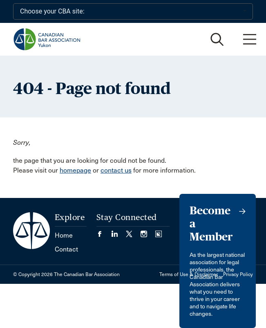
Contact (66, 249)
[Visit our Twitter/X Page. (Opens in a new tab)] (133, 231)
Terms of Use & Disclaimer (188, 274)
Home (64, 235)
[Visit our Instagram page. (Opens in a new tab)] (148, 231)
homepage (75, 170)
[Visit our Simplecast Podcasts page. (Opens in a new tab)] (158, 231)
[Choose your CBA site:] (133, 11)
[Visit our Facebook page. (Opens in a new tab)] (103, 231)
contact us (116, 170)
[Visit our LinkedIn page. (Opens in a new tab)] (118, 231)
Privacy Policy (238, 274)
